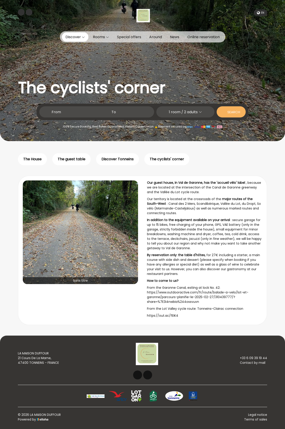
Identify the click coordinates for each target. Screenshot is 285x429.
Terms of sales (255, 419)
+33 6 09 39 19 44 (251, 358)
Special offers (129, 37)
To (113, 112)
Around (155, 37)
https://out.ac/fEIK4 (162, 315)
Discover (75, 37)
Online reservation (203, 37)
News (174, 37)
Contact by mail (250, 362)
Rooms (101, 37)
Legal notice (257, 414)
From (56, 112)
